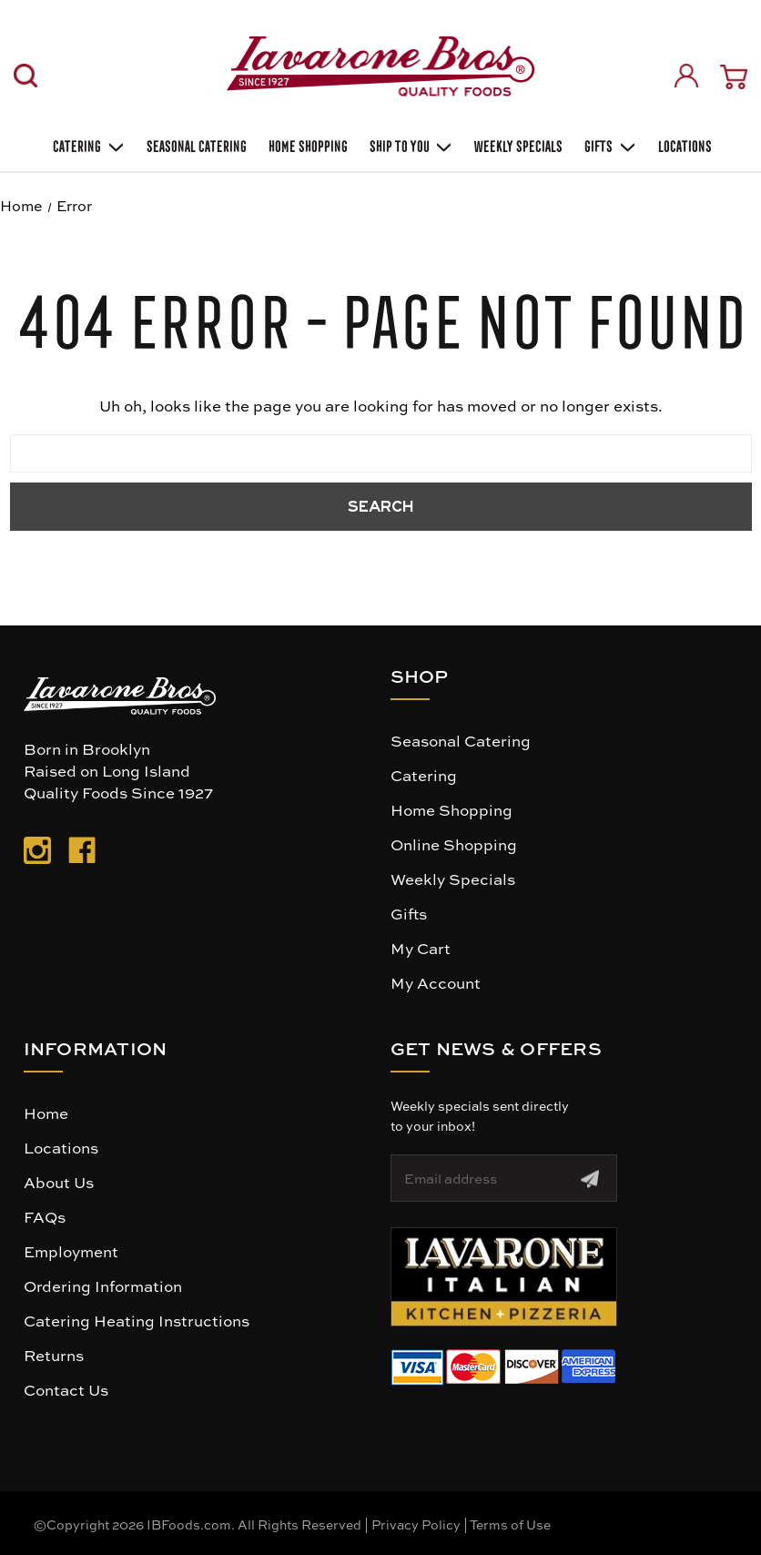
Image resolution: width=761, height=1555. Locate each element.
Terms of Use (510, 1524)
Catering (87, 145)
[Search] (25, 75)
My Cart (421, 948)
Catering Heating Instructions (136, 1320)
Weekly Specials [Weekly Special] (516, 144)
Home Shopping (306, 144)
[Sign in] (686, 75)
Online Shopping (454, 844)
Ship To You (410, 145)
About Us (59, 1182)
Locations (683, 144)
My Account (436, 982)
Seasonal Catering (461, 740)
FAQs (45, 1216)
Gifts (608, 145)
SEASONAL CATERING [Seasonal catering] (195, 144)
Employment (71, 1251)
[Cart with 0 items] (733, 77)
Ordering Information (103, 1285)
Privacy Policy (416, 1524)
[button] (504, 1276)
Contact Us (66, 1389)
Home (46, 1112)
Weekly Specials (453, 878)
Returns (54, 1355)
